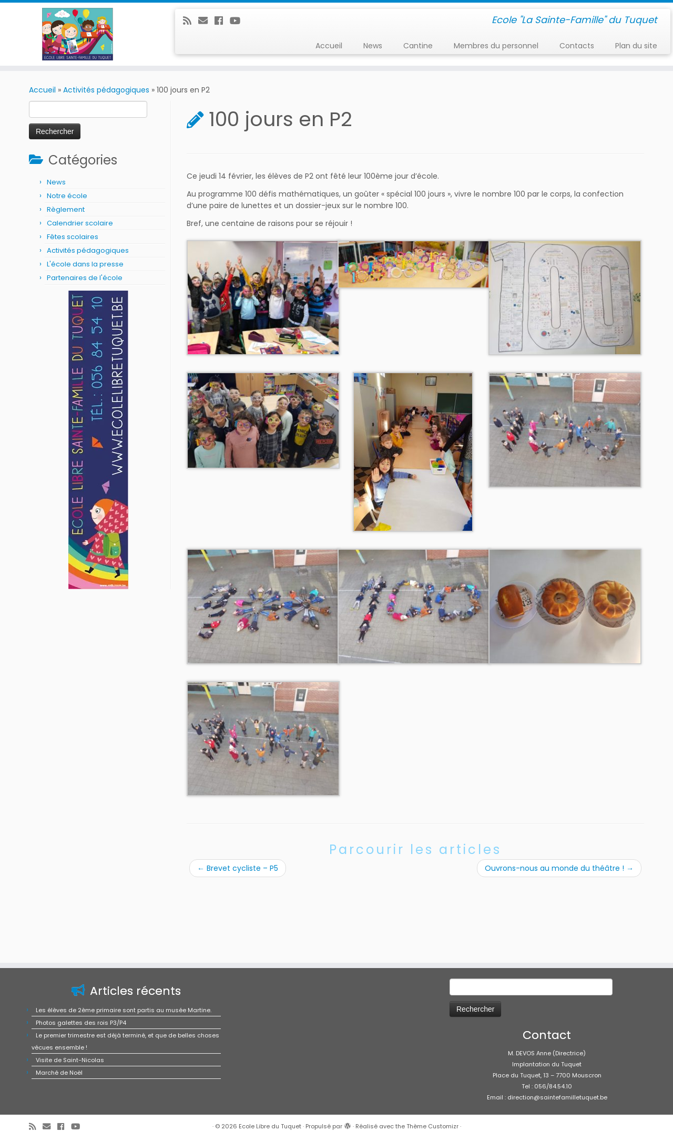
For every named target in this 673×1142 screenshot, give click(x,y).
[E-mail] (206, 20)
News (372, 45)
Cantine (418, 45)
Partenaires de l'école (85, 278)
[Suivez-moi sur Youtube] (238, 20)
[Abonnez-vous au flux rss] (190, 20)
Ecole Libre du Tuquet (270, 1126)
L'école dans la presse (85, 264)
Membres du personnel (496, 45)
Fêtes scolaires (72, 237)
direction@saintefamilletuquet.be (557, 1097)
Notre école (67, 196)
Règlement (66, 209)
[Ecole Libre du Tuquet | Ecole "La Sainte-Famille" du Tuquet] (77, 34)
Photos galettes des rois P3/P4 (81, 1022)
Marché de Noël (59, 1072)
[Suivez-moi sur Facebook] (222, 20)
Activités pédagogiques (106, 90)
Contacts (576, 45)
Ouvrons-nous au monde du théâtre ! (559, 868)
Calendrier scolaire (80, 223)
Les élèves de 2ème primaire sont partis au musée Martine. (123, 1010)
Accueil (328, 45)
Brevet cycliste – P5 (237, 868)
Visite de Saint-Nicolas (70, 1060)
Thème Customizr (432, 1126)
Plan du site (636, 45)
